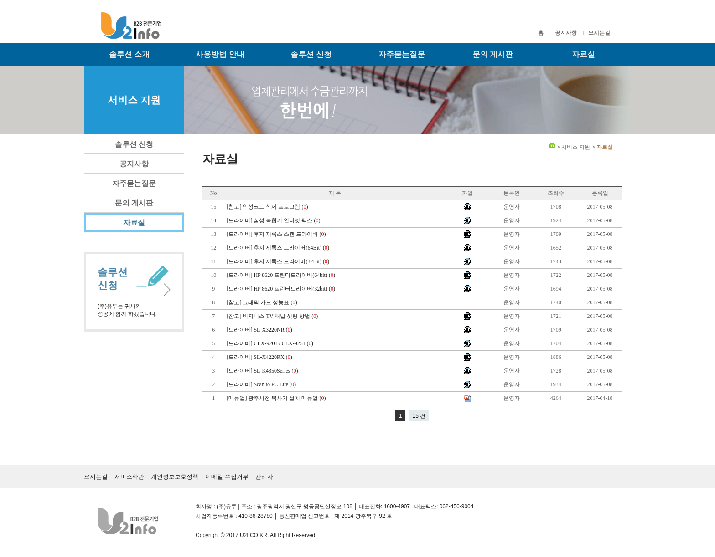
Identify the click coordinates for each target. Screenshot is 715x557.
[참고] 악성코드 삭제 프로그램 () (268, 207)
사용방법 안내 (220, 54)
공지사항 (566, 33)
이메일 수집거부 (227, 476)
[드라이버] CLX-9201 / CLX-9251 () (270, 343)
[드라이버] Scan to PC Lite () (262, 384)
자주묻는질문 (401, 54)
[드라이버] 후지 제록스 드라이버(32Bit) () (279, 261)
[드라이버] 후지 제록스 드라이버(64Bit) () (279, 248)
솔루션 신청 (311, 54)
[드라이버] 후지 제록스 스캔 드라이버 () (277, 234)
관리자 (264, 476)
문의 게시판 (492, 54)
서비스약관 (129, 476)
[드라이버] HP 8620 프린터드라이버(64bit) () (282, 275)
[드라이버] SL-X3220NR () (260, 330)
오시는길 (599, 33)
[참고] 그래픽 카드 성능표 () (262, 302)
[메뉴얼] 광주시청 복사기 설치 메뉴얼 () (277, 398)
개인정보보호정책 (174, 476)
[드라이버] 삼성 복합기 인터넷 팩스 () (274, 220)
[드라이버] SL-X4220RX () (260, 357)
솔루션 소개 (129, 54)
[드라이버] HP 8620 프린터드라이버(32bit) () (282, 289)
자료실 (583, 54)
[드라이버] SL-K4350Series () (263, 371)
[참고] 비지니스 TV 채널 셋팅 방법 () (273, 316)
